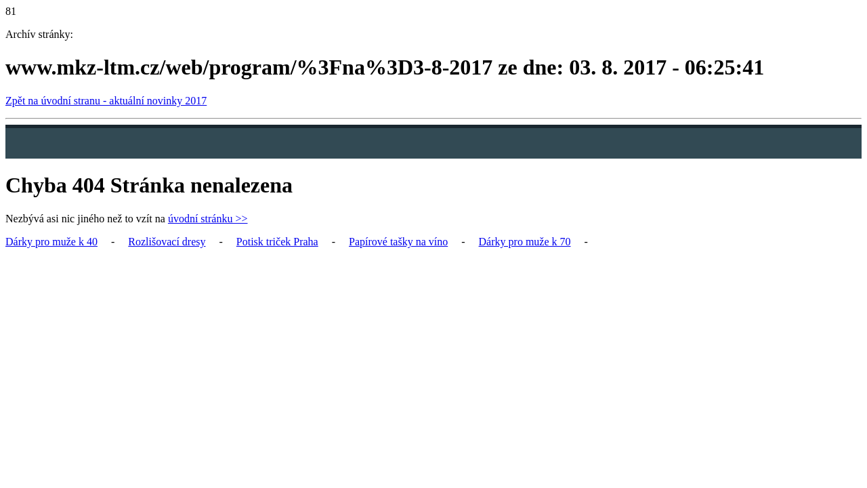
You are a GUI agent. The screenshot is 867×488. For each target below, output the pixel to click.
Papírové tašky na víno (398, 241)
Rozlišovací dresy (166, 241)
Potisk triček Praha (277, 241)
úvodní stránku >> (208, 218)
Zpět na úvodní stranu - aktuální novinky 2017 (106, 100)
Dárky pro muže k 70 (525, 241)
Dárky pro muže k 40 (51, 241)
